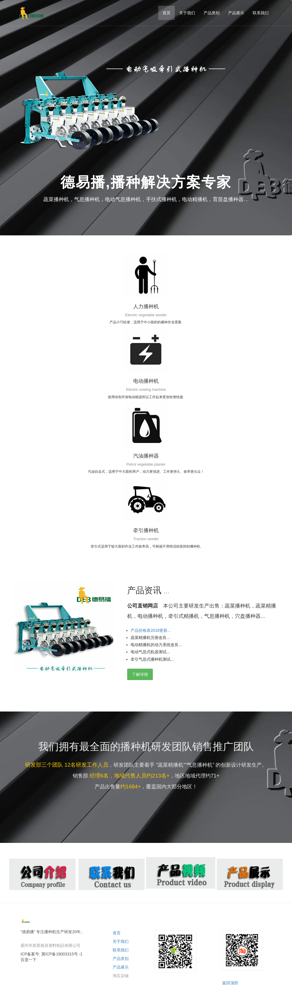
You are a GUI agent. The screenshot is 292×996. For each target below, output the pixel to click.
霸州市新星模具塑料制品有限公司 (50, 945)
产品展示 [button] (236, 13)
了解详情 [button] (140, 674)
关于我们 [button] (187, 13)
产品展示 (121, 967)
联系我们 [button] (261, 13)
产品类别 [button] (212, 13)
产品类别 (121, 958)
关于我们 (121, 941)
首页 (117, 933)
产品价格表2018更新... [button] (151, 630)
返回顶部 (230, 983)
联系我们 (121, 950)
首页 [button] (167, 13)
